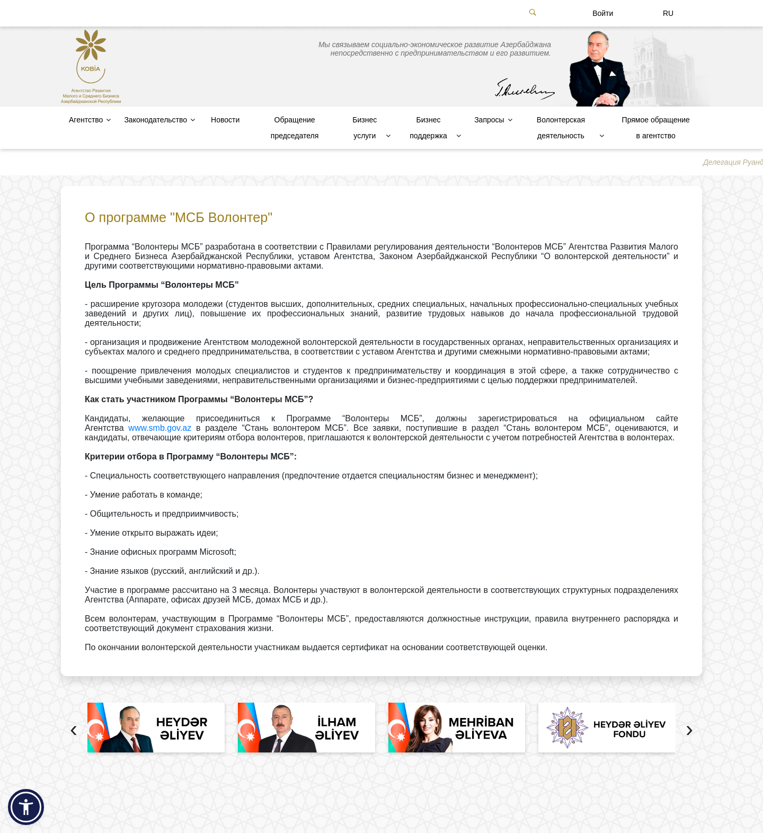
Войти (602, 13)
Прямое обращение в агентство (656, 128)
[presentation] (74, 730)
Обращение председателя (294, 128)
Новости (225, 120)
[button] (26, 807)
